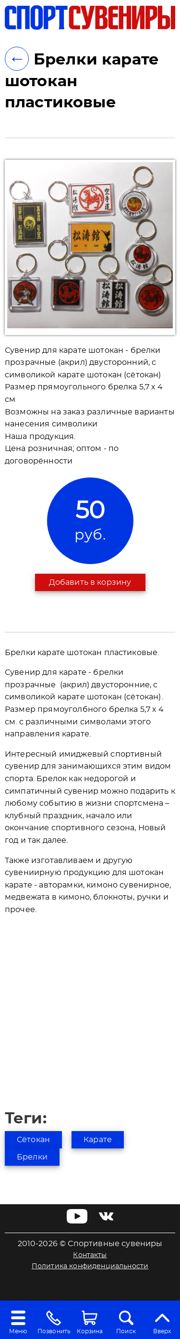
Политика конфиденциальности (90, 1266)
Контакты (90, 1255)
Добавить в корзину (90, 582)
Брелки (32, 1157)
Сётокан (33, 1140)
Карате (98, 1140)
